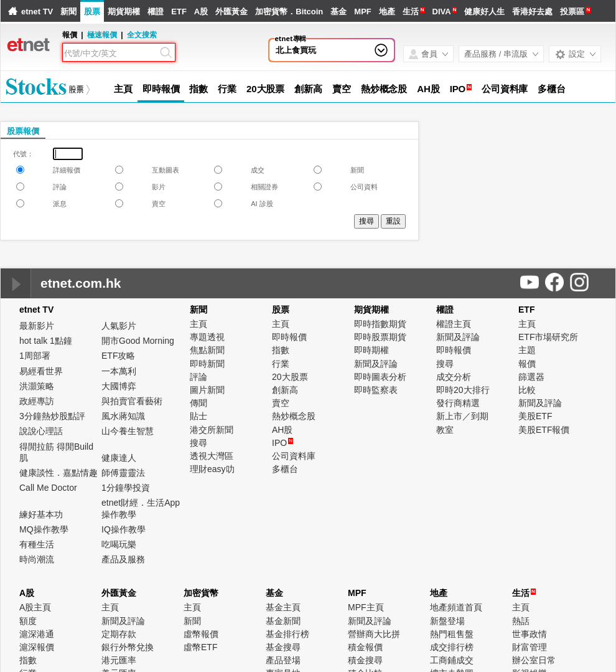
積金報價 (365, 647)
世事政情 (529, 634)
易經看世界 (41, 371)
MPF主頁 (366, 607)
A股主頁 (35, 607)
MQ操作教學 (43, 529)
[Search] (111, 53)
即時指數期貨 (380, 324)
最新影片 (36, 326)
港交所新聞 (211, 430)
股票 (92, 11)
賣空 (341, 88)
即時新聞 (207, 364)
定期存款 (118, 634)
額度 (28, 621)
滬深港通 (36, 634)
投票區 (572, 11)
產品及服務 (123, 559)
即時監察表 (376, 390)
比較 (527, 390)
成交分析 (453, 377)
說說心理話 (41, 431)
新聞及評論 (376, 364)
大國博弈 (118, 386)
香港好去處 (532, 11)
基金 (338, 11)
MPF (362, 11)
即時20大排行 (463, 390)
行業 (227, 88)
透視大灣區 (211, 456)
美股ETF (535, 416)
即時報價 (161, 88)
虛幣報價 (201, 634)
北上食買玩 (296, 50)
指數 (198, 88)
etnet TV (37, 11)
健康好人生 (484, 11)
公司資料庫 (505, 88)
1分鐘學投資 (125, 488)
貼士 (198, 416)
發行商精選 (458, 403)
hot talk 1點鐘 (45, 341)
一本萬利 (118, 371)
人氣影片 (118, 326)
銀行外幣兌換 (127, 647)
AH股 (428, 88)
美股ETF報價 (543, 430)
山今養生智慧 (127, 431)
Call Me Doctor (48, 488)
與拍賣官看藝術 (131, 401)
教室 (445, 430)
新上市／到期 (462, 416)
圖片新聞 (207, 390)
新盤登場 (447, 621)
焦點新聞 (207, 350)
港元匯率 (118, 660)
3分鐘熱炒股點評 (52, 416)
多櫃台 (552, 88)
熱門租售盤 (452, 634)
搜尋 (198, 443)
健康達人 (118, 458)
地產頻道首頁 (456, 607)
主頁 (123, 88)
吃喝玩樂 (118, 544)
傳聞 (198, 403)
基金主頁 (283, 607)
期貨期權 (124, 11)
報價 (527, 364)
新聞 (68, 11)
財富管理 (529, 647)
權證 (155, 11)
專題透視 (207, 337)
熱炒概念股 (384, 88)
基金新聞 (283, 621)
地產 (387, 11)
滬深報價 (36, 647)
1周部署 (34, 356)
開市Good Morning (137, 341)
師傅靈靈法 (123, 473)
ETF (179, 11)
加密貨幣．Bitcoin (289, 11)
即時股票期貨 (380, 337)
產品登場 (283, 660)
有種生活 (36, 544)
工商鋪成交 (452, 660)
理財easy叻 (212, 469)
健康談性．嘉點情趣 (58, 473)
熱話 (521, 621)
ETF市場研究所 (548, 337)
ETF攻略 (118, 356)
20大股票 (265, 88)
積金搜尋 (365, 660)
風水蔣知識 (123, 416)
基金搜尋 (283, 647)
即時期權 (371, 350)
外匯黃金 (231, 11)
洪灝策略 (36, 386)
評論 (198, 377)
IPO (458, 88)
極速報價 (102, 35)
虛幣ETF (200, 647)
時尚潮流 (36, 559)
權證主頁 (453, 324)
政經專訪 (36, 401)
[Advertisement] (501, 202)
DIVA (441, 11)
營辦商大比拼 (374, 634)
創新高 (308, 88)
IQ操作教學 (123, 529)
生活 (411, 11)
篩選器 (531, 377)
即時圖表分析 (380, 377)
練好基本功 (41, 514)
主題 (527, 350)
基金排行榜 (287, 634)
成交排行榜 (452, 647)
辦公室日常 (534, 660)
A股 (201, 11)
